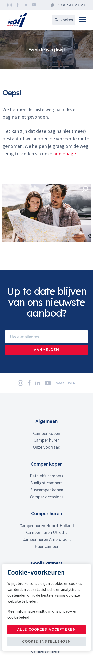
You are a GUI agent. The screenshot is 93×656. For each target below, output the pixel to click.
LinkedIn (25, 4)
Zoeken (64, 20)
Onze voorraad (46, 447)
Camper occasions (46, 497)
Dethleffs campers (46, 476)
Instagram (9, 5)
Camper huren (47, 440)
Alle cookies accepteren (46, 629)
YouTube (34, 4)
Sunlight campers (46, 483)
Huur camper (47, 546)
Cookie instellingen (46, 641)
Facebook (18, 5)
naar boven (65, 383)
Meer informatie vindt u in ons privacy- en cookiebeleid (42, 614)
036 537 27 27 (68, 5)
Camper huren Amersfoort (46, 539)
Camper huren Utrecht (46, 532)
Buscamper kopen (46, 490)
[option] (46, 49)
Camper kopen (46, 433)
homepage (64, 153)
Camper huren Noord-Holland (46, 525)
